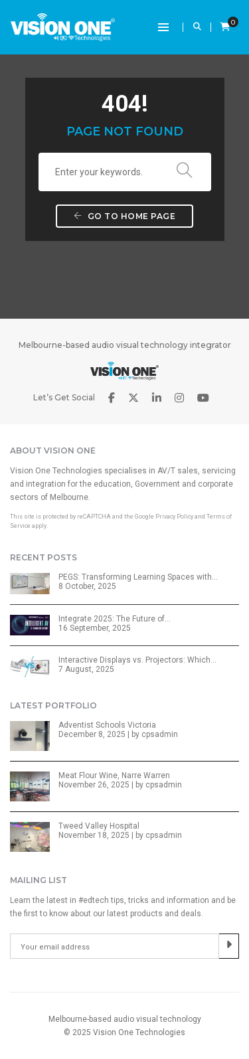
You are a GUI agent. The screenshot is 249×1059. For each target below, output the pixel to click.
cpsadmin (159, 734)
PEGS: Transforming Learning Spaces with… (138, 577)
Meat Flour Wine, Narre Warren (114, 775)
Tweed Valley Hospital (98, 826)
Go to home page (125, 216)
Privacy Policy (174, 516)
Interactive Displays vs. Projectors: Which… (137, 660)
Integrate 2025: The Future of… (114, 618)
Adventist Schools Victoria (107, 725)
